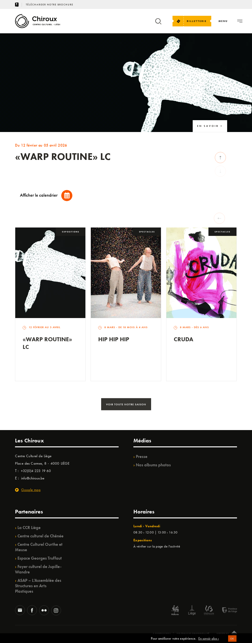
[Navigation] (223, 21)
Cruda (183, 339)
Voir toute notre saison (126, 405)
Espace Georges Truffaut (39, 558)
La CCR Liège (29, 527)
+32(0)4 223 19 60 (36, 470)
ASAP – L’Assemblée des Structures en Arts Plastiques (38, 586)
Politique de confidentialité (193, 633)
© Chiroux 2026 (162, 633)
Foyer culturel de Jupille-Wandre (38, 569)
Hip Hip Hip (113, 339)
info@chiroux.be (32, 478)
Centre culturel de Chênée (40, 536)
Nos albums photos (153, 465)
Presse (141, 456)
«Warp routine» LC (47, 343)
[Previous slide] (219, 218)
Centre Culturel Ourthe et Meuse (39, 547)
